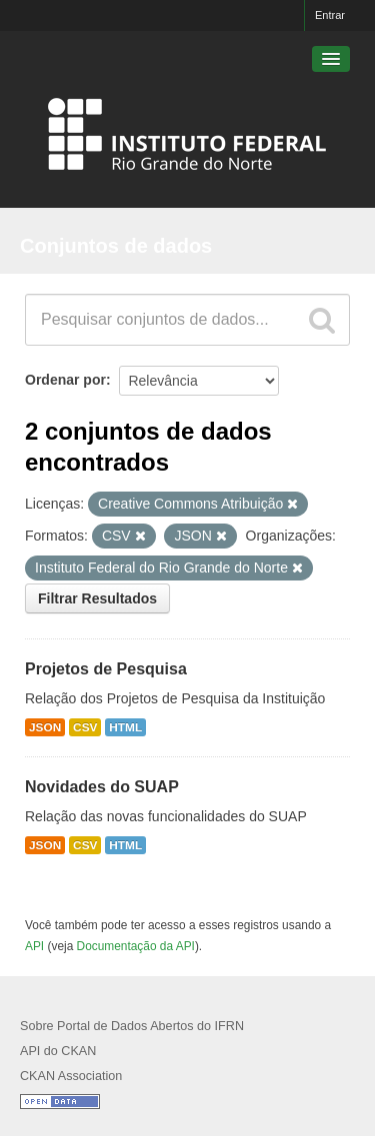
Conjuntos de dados (116, 246)
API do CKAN (58, 1051)
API (34, 946)
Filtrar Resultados (97, 598)
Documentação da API (136, 946)
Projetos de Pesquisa (106, 668)
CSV (85, 727)
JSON (45, 727)
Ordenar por (65, 380)
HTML (125, 727)
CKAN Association (71, 1076)
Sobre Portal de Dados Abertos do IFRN (132, 1026)
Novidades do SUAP (102, 786)
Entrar (330, 15)
